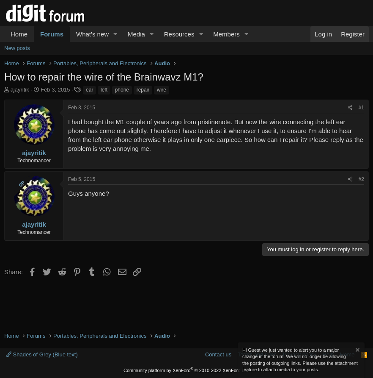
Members (226, 34)
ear (89, 90)
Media (136, 34)
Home (19, 34)
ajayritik (20, 89)
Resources (179, 34)
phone (122, 90)
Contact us (218, 354)
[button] (115, 34)
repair (143, 90)
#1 (361, 108)
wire (161, 90)
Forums (51, 34)
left (104, 90)
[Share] (350, 108)
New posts (17, 48)
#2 (361, 179)
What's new (92, 34)
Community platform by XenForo (186, 370)
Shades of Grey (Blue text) (42, 354)
